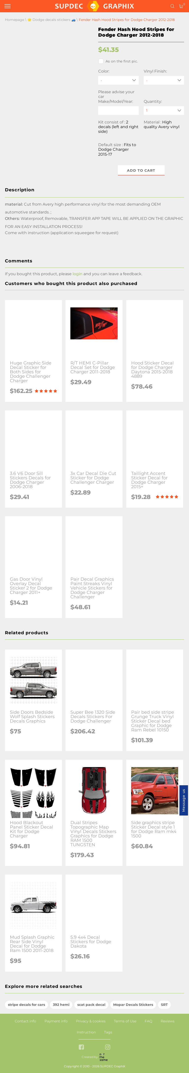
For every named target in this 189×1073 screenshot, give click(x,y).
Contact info (25, 1021)
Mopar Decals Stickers (133, 1004)
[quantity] (164, 110)
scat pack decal (91, 1004)
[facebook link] (81, 1047)
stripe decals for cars (26, 1004)
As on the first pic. (118, 61)
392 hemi (61, 1004)
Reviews (167, 1021)
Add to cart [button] (141, 170)
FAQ (148, 1021)
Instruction (86, 1032)
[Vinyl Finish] (164, 80)
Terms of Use (125, 1021)
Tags (108, 1032)
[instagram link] (107, 1047)
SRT (164, 1004)
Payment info (56, 1021)
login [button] (77, 274)
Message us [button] (183, 800)
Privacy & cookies (91, 1021)
